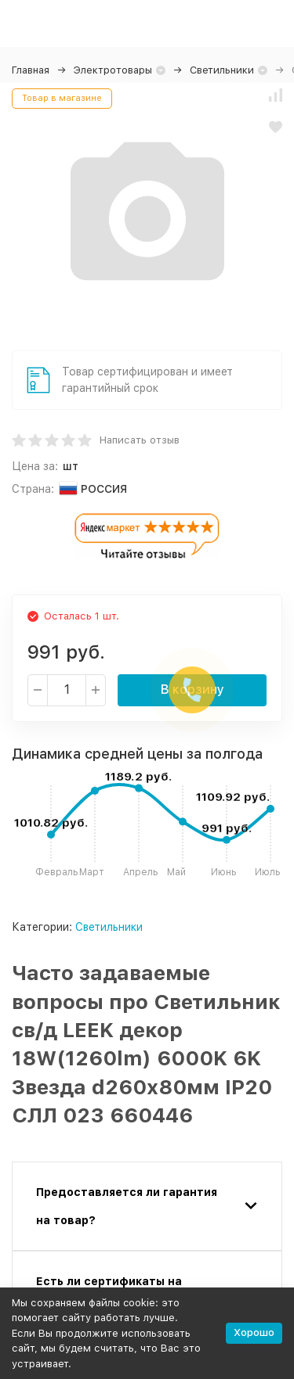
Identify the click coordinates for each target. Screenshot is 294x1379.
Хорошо (254, 1332)
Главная (30, 70)
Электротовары (113, 70)
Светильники (222, 70)
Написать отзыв (140, 440)
